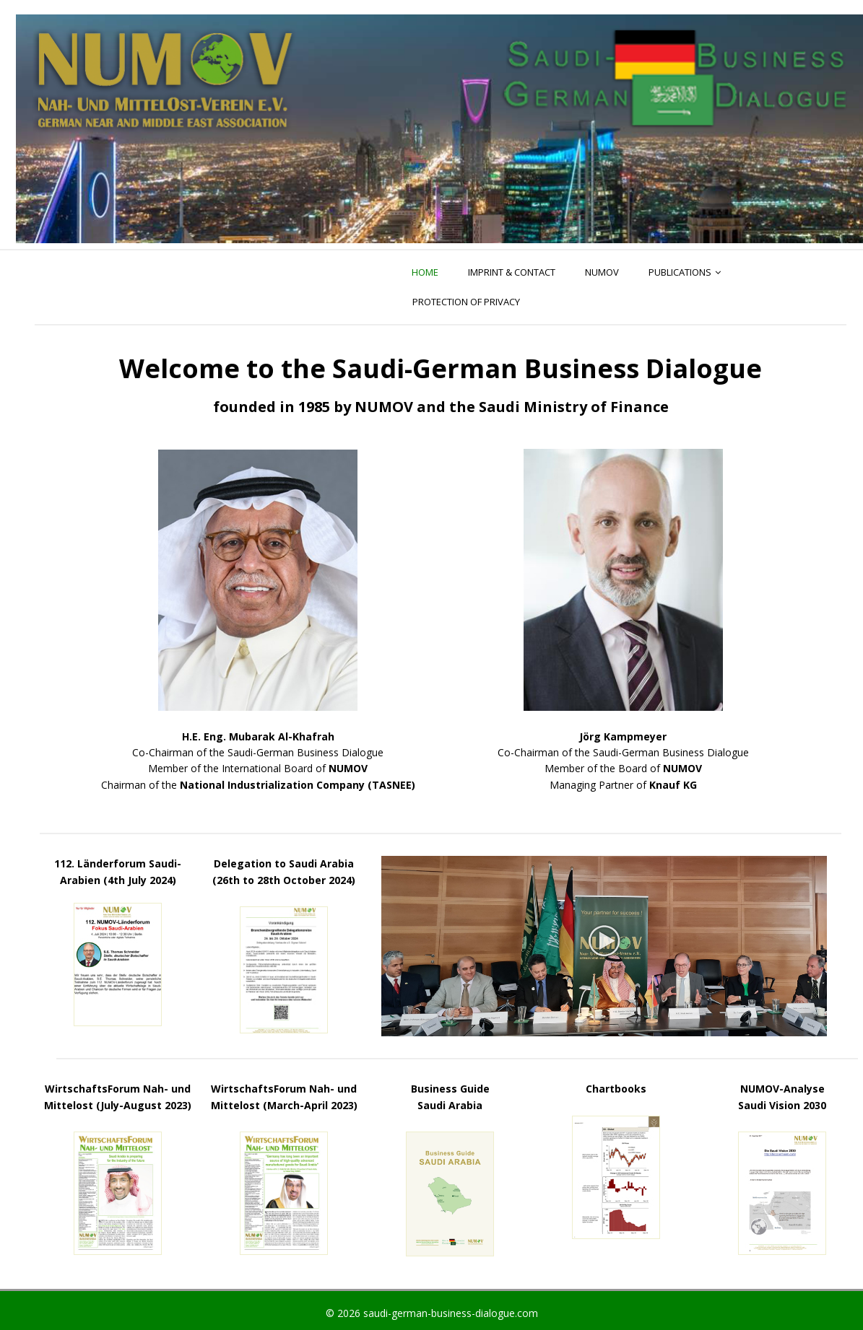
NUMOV (602, 272)
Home (425, 272)
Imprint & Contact (511, 272)
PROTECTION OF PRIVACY (466, 301)
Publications (680, 272)
